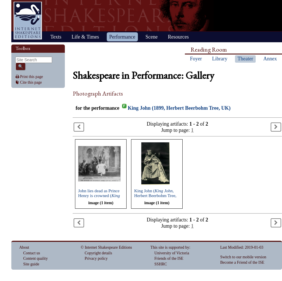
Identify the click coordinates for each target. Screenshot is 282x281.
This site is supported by (169, 247)
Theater (245, 59)
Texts (55, 37)
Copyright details (98, 253)
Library (219, 59)
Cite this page (31, 82)
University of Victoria (171, 253)
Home (28, 20)
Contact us (31, 253)
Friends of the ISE (168, 258)
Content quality (35, 258)
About (24, 247)
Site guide (31, 264)
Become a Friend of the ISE (242, 262)
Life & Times (85, 37)
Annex (270, 59)
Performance (122, 37)
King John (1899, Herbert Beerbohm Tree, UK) (179, 108)
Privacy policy (96, 258)
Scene (152, 37)
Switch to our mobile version (243, 257)
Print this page (31, 77)
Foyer (196, 59)
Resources (178, 37)
